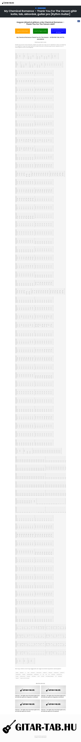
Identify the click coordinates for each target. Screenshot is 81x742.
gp (40, 674)
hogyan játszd (22, 676)
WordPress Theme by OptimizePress (40, 737)
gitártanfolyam (29, 674)
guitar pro (53, 674)
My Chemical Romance (41, 8)
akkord (17, 672)
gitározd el (62, 672)
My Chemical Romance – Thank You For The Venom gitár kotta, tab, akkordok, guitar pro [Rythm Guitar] (40, 12)
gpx (49, 674)
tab (55, 676)
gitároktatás (56, 672)
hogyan (17, 676)
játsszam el (34, 676)
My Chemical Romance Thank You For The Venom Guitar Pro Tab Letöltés (58, 31)
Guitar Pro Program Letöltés (40, 31)
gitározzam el (18, 674)
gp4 (46, 674)
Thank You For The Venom (24, 678)
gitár (28, 672)
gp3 (43, 674)
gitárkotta (45, 672)
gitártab (23, 674)
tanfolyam (60, 676)
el (25, 672)
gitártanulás (36, 674)
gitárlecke (50, 672)
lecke (39, 676)
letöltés (42, 676)
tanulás (17, 678)
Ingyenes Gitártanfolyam (22, 31)
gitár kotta (33, 672)
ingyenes (28, 676)
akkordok (22, 672)
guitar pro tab (59, 674)
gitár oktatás (39, 672)
